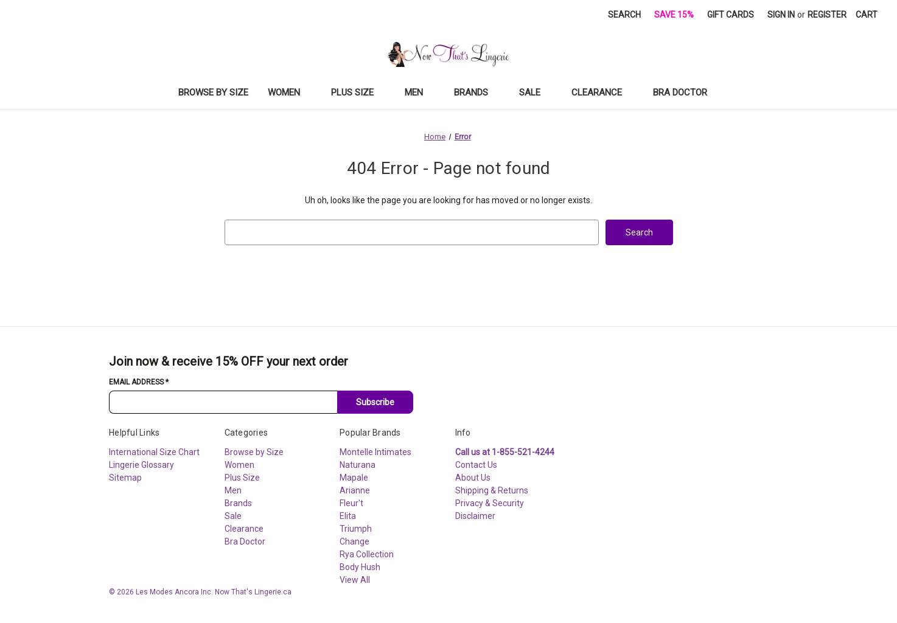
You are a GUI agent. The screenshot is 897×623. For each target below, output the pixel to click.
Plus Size (358, 92)
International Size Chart (154, 452)
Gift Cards (730, 14)
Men (420, 92)
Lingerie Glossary (141, 465)
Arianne (355, 490)
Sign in (781, 14)
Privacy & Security (489, 503)
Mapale (354, 477)
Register (827, 14)
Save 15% (674, 14)
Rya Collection (367, 554)
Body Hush (360, 567)
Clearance (602, 92)
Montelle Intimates (375, 452)
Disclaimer (475, 516)
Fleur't (351, 503)
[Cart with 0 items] (866, 15)
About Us (472, 477)
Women (290, 92)
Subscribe (375, 402)
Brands (477, 92)
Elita (348, 516)
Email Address (139, 382)
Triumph (356, 529)
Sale (535, 92)
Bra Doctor (686, 92)
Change (354, 541)
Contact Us (476, 465)
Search (624, 14)
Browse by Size (213, 92)
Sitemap (125, 477)
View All (355, 580)
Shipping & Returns (491, 490)
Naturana (357, 465)
